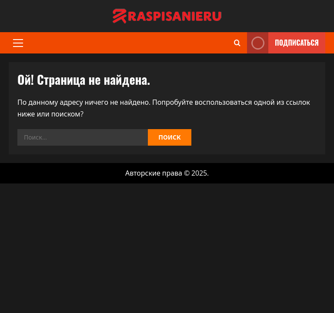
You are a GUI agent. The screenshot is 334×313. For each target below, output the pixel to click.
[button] (18, 43)
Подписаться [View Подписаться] (283, 42)
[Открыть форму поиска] (237, 42)
